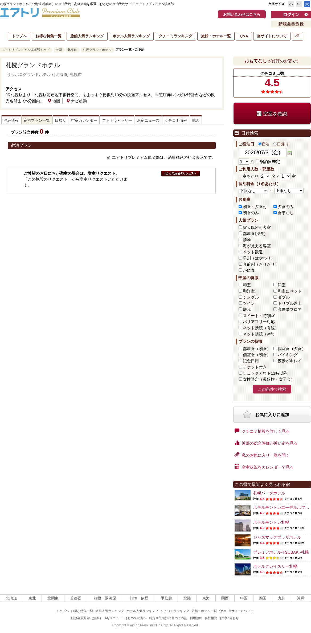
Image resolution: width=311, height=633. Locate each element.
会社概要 (210, 618)
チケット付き (255, 367)
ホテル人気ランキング (131, 36)
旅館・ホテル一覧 (216, 36)
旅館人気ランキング (87, 36)
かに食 (249, 270)
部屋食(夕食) (254, 233)
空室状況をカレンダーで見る (264, 466)
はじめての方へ (135, 618)
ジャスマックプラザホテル (277, 537)
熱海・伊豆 (139, 598)
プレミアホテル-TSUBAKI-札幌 (281, 552)
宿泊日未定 (268, 161)
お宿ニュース (148, 120)
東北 (32, 598)
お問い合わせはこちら (241, 14)
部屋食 (257, 348)
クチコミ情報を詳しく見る (262, 430)
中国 (244, 598)
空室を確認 (272, 113)
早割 (259, 258)
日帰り (60, 120)
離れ (247, 309)
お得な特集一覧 (48, 36)
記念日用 (251, 361)
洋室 (282, 285)
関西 (225, 598)
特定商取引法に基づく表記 (168, 618)
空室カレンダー (84, 120)
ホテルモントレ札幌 (271, 522)
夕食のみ (286, 206)
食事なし (286, 212)
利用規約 (196, 618)
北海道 (72, 50)
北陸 (187, 598)
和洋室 (249, 291)
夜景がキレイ (290, 361)
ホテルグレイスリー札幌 (275, 566)
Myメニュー (113, 618)
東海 (206, 598)
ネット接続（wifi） (260, 334)
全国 (58, 50)
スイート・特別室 (259, 315)
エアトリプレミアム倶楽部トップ (26, 50)
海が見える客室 (257, 246)
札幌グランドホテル (97, 50)
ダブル (284, 297)
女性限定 (269, 379)
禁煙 (247, 239)
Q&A (244, 36)
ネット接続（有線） (261, 328)
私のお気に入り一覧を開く (262, 454)
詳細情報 (11, 120)
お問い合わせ (229, 618)
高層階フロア (290, 309)
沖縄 (300, 598)
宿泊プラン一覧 (37, 120)
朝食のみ (251, 212)
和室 (247, 285)
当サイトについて (272, 36)
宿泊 (263, 144)
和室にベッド (290, 291)
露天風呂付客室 (257, 227)
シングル (251, 297)
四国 (263, 598)
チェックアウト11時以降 (265, 373)
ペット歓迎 (253, 252)
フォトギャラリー (117, 120)
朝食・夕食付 (255, 206)
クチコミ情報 (176, 120)
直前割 (261, 264)
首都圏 (75, 598)
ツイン (249, 303)
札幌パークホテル (269, 493)
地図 (53, 101)
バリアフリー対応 (259, 321)
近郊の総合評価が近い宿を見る (266, 442)
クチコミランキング (175, 36)
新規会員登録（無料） (87, 618)
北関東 (53, 598)
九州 (281, 598)
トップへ (19, 36)
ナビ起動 (76, 101)
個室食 (292, 348)
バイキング (288, 354)
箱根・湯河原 (105, 598)
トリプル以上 (290, 303)
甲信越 (166, 598)
